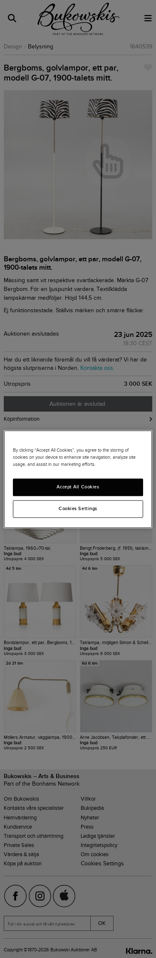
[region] (78, 479)
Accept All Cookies (78, 486)
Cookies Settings (78, 508)
